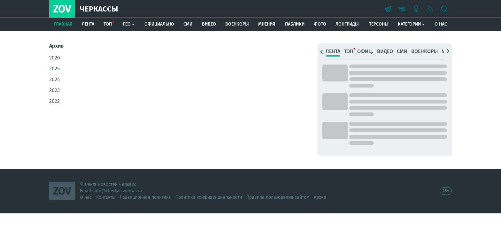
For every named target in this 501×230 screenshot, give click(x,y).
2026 (54, 58)
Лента (88, 24)
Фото (320, 24)
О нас (441, 24)
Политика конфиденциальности (208, 197)
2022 (54, 101)
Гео (129, 24)
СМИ (187, 24)
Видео (209, 24)
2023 (54, 90)
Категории (411, 24)
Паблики (294, 24)
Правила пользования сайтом (277, 197)
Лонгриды (347, 24)
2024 (54, 79)
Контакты (105, 197)
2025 (54, 68)
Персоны (378, 24)
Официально (159, 24)
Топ (108, 24)
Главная (63, 24)
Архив (320, 197)
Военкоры (237, 24)
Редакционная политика (145, 197)
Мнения (266, 24)
